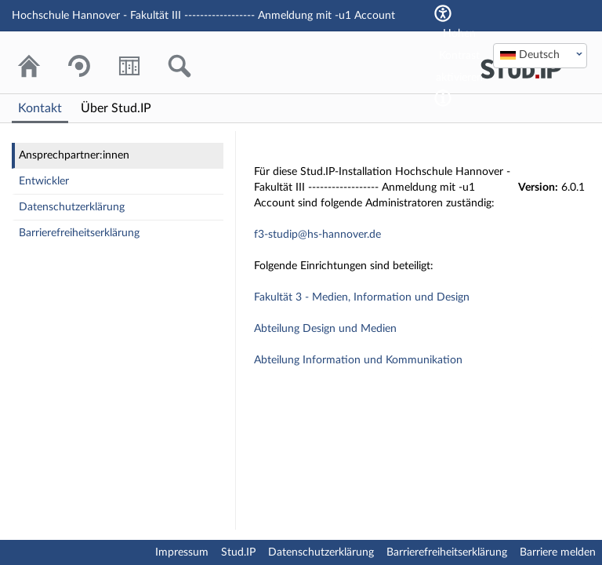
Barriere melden (558, 552)
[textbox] (540, 55)
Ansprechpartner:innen (74, 155)
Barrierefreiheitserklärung (79, 233)
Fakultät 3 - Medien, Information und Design (362, 297)
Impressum (182, 552)
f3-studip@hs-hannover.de (317, 234)
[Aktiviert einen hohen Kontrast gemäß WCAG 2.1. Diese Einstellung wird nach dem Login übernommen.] (442, 98)
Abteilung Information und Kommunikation (358, 360)
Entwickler (44, 181)
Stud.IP (238, 552)
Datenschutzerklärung (72, 207)
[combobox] (540, 55)
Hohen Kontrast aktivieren (459, 55)
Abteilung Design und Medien (325, 328)
